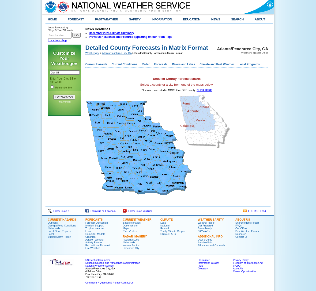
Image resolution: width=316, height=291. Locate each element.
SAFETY (134, 19)
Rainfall (164, 228)
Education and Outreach (211, 245)
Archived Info (205, 242)
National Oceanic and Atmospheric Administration (112, 262)
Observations (130, 225)
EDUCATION (191, 19)
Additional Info (210, 236)
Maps (126, 228)
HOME (52, 19)
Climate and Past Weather (216, 64)
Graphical (90, 236)
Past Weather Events (247, 231)
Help (200, 265)
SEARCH (237, 19)
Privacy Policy (64, 102)
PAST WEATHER (106, 19)
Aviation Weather (94, 239)
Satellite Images (132, 222)
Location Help (57, 40)
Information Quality (208, 262)
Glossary (203, 268)
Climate (166, 219)
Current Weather (137, 219)
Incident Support (94, 225)
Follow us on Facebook (100, 211)
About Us (242, 219)
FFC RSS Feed (254, 211)
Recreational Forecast (97, 245)
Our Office (241, 228)
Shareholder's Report (247, 222)
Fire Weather (92, 248)
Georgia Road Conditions (62, 225)
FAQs (238, 225)
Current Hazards (96, 64)
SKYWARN (204, 231)
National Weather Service (99, 265)
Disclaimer (204, 260)
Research (240, 234)
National (164, 225)
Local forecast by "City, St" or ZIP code (60, 29)
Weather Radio (206, 222)
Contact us (241, 236)
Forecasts (161, 64)
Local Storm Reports (59, 231)
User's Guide (205, 239)
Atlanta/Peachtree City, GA (117, 53)
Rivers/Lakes (130, 231)
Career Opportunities (244, 271)
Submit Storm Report (59, 236)
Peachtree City (131, 248)
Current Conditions (124, 64)
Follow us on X (58, 211)
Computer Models (95, 234)
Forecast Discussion (96, 222)
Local (51, 234)
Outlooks (53, 222)
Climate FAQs (168, 234)
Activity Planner (93, 242)
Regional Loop (131, 239)
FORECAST (76, 19)
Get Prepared (205, 225)
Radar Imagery (135, 236)
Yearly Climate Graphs (172, 231)
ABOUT (260, 19)
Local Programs (249, 64)
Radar (146, 64)
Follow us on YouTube (137, 211)
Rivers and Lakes (183, 64)
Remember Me (63, 87)
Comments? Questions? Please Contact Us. (109, 282)
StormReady (205, 228)
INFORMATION (162, 19)
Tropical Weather (94, 228)
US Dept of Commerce (97, 260)
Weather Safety (211, 219)
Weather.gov (92, 53)
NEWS (215, 19)
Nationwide (54, 228)
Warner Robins (131, 245)
